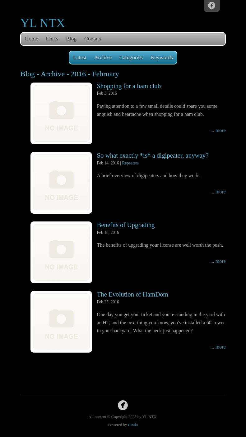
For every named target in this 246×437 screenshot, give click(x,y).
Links (52, 39)
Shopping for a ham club (129, 85)
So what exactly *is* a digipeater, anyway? (152, 155)
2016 (78, 74)
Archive (103, 57)
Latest (79, 57)
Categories (131, 57)
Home (31, 39)
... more (218, 130)
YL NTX (42, 23)
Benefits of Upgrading (126, 224)
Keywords (162, 57)
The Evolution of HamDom (132, 294)
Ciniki (133, 425)
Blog (71, 39)
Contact (92, 39)
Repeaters (130, 163)
